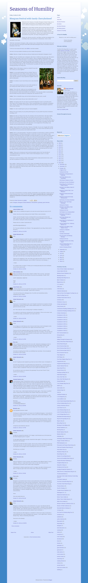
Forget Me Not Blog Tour (62, 363)
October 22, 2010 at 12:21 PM (19, 231)
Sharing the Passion (64, 205)
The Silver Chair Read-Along (63, 483)
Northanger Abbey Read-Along (64, 438)
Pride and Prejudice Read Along (64, 447)
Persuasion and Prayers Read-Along (65, 445)
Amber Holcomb (17, 234)
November (62, 166)
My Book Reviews (61, 21)
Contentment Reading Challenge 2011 (65, 308)
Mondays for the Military (62, 425)
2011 (60, 160)
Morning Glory (60, 429)
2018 (60, 147)
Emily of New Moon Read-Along (64, 341)
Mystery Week (60, 434)
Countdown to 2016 (61, 326)
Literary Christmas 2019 (62, 405)
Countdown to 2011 (61, 315)
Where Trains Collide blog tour (64, 499)
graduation (59, 545)
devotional (59, 538)
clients (58, 532)
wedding (59, 569)
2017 (60, 149)
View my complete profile (62, 109)
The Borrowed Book (61, 473)
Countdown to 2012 (61, 317)
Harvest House (60, 370)
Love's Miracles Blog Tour (62, 409)
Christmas (59, 299)
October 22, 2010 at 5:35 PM (19, 376)
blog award (59, 521)
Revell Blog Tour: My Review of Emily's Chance (66, 185)
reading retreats (60, 560)
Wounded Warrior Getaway (63, 508)
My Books (59, 23)
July (61, 253)
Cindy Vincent (60, 306)
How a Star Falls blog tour (63, 379)
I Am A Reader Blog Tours (63, 383)
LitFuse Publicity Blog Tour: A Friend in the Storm (66, 244)
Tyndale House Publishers (63, 490)
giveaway (40, 202)
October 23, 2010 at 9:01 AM (19, 498)
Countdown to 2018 (61, 328)
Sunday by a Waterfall (64, 229)
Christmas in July (61, 302)
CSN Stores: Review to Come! (66, 180)
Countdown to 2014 (61, 321)
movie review (60, 554)
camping (59, 530)
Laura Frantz (16, 287)
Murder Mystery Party (62, 431)
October (62, 168)
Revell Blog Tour (60, 454)
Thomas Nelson (60, 486)
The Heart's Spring (61, 479)
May (61, 257)
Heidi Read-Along (61, 374)
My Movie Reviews (61, 26)
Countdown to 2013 (61, 319)
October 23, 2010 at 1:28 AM (19, 473)
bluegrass (15, 202)
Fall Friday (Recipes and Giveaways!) (65, 218)
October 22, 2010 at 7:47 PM (19, 427)
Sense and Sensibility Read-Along (64, 458)
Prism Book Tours (61, 449)
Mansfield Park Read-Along (63, 416)
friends (58, 543)
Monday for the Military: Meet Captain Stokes (66, 207)
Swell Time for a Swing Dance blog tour (66, 471)
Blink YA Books (60, 280)
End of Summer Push (62, 352)
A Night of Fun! (63, 170)
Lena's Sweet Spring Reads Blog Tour (65, 401)
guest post (59, 549)
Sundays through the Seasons (64, 469)
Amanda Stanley (17, 379)
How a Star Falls (60, 376)
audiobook (59, 516)
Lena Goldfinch (60, 398)
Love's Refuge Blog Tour (62, 414)
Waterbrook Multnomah (62, 494)
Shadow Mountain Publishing (63, 460)
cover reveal (60, 536)
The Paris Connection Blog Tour (64, 481)
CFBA (58, 286)
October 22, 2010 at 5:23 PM (19, 354)
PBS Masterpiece (61, 443)
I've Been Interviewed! (64, 233)
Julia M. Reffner (17, 209)
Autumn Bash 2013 (61, 271)
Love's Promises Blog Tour (63, 412)
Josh (58, 392)
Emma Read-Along (61, 343)
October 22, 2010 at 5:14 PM (19, 339)
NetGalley (59, 436)
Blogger (50, 580)
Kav (14, 342)
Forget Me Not (60, 361)
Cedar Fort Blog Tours (62, 295)
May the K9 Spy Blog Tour (63, 418)
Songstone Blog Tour (61, 462)
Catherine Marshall (61, 291)
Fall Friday (62, 231)
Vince (14, 476)
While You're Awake (61, 501)
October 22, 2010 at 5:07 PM (19, 318)
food (58, 541)
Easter (58, 337)
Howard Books (60, 381)
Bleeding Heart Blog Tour (62, 277)
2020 (60, 143)
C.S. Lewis (59, 284)
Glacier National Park (62, 365)
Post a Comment (15, 526)
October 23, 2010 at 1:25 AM (19, 454)
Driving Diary (60, 335)
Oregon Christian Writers (62, 440)
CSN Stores (59, 288)
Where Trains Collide (61, 497)
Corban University (61, 313)
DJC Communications (62, 332)
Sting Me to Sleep (61, 465)
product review (60, 556)
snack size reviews (61, 567)
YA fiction (59, 510)
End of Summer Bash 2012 (63, 350)
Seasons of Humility (32, 9)
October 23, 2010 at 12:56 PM (19, 523)
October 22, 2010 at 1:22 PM (19, 269)
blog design (59, 523)
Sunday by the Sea (64, 172)
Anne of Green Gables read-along (64, 269)
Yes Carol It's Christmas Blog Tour (64, 512)
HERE (28, 48)
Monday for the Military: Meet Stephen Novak (66, 227)
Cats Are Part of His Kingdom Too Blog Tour (67, 293)
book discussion (60, 527)
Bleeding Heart (60, 275)
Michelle (15, 408)
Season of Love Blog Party (63, 456)
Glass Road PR (60, 368)
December (62, 164)
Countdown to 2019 (61, 330)
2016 (60, 151)
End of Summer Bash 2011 (63, 348)
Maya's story (60, 420)
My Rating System (61, 28)
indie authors (60, 552)
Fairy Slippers (60, 354)
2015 (60, 153)
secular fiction (60, 565)
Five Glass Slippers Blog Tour (63, 359)
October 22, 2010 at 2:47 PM (19, 284)
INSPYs (59, 385)
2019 (60, 145)
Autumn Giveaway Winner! (65, 247)
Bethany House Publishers (63, 273)
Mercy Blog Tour (60, 423)
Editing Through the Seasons (63, 339)
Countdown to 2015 (61, 324)
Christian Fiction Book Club (63, 297)
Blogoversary (60, 282)
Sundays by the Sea (61, 467)
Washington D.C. (61, 492)
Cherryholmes (34, 202)
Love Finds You (60, 407)
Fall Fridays (59, 357)
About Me (59, 19)
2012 (60, 158)
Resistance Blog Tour (62, 451)
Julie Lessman (16, 271)
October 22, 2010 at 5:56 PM (19, 405)
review (58, 563)
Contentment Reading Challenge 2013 (65, 310)
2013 (60, 156)
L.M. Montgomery (61, 396)
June (61, 255)
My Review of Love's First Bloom (67, 182)
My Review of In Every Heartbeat (67, 199)
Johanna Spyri (60, 390)
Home (32, 532)
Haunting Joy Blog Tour (62, 372)
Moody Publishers (61, 427)
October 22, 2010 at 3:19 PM (19, 296)
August (61, 251)
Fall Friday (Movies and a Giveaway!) (65, 177)
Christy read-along (61, 304)
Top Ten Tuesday (61, 488)
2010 (60, 162)
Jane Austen (60, 387)
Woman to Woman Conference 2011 (65, 503)
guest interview (46, 202)
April (61, 259)
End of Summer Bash (62, 346)
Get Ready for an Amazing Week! (67, 212)
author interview (60, 519)
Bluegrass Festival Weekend (24, 202)
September (62, 249)
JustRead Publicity (61, 394)
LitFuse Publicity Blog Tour (63, 403)
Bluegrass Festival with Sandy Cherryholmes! (66, 197)
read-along (59, 558)
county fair (59, 534)
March (61, 261)
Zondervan (59, 514)
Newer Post (13, 532)
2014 (60, 154)
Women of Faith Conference (63, 505)
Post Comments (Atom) (35, 537)
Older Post (51, 532)
